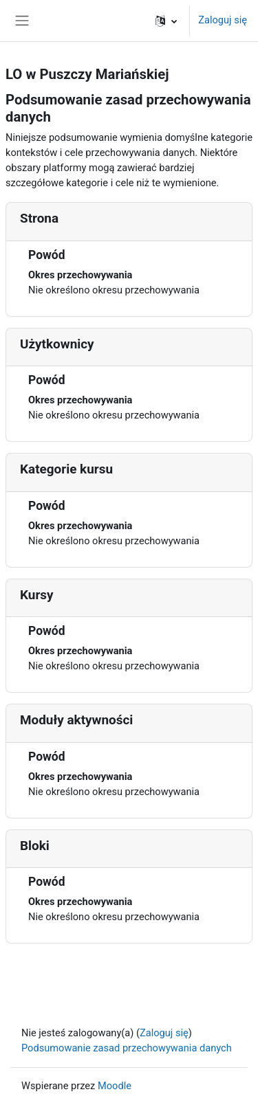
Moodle (114, 1086)
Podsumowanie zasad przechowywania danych (126, 1048)
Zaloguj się (222, 20)
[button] (166, 20)
